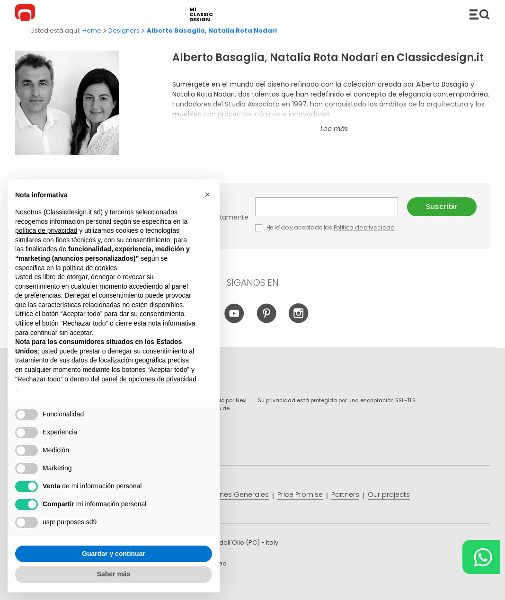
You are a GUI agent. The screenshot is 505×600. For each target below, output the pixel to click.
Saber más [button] (114, 574)
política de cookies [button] (89, 268)
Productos (479, 14)
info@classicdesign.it (170, 585)
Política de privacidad (364, 227)
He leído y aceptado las (325, 227)
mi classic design (201, 14)
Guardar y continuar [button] (113, 553)
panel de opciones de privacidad (148, 379)
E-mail (326, 206)
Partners (345, 494)
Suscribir (442, 207)
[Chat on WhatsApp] (481, 557)
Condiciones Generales (229, 494)
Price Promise (300, 494)
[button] (207, 195)
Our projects (389, 494)
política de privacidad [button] (46, 230)
